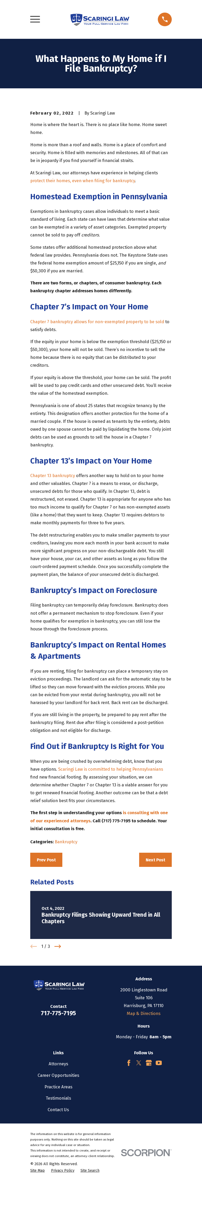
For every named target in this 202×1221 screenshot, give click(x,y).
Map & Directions (143, 1064)
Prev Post (46, 910)
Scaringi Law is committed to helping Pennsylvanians (110, 820)
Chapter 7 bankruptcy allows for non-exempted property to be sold (97, 372)
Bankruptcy (66, 892)
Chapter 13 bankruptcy (52, 526)
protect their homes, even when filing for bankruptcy (82, 231)
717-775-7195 (58, 1064)
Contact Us (58, 1160)
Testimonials (58, 1149)
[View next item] (57, 997)
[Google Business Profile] (149, 1114)
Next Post (155, 910)
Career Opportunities (58, 1126)
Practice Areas (58, 1137)
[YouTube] (159, 1114)
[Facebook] (129, 1114)
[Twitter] (139, 1114)
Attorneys (58, 1114)
